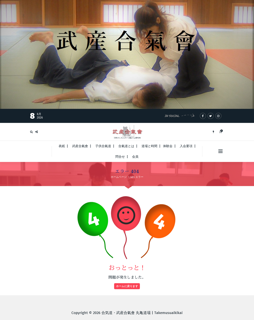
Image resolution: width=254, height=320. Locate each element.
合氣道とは (126, 146)
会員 (135, 157)
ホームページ (119, 177)
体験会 (168, 146)
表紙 (62, 146)
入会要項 (186, 146)
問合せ (120, 157)
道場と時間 (149, 146)
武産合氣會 (80, 146)
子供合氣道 (103, 146)
